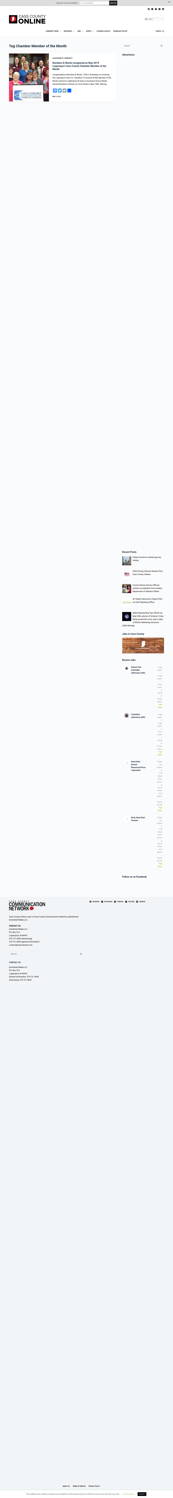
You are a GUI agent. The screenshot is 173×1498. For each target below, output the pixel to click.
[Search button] (161, 45)
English (149, 19)
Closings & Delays (103, 31)
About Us (66, 1486)
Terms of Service (79, 1486)
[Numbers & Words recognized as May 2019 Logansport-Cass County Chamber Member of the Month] (29, 77)
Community (68, 58)
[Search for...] (140, 45)
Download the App (120, 31)
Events (90, 31)
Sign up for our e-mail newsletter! (67, 3)
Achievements (58, 58)
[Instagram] (152, 9)
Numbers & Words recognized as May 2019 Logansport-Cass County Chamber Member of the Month (79, 66)
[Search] (160, 31)
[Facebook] (149, 9)
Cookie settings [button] (128, 1494)
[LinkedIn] (163, 9)
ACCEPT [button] (142, 1494)
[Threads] (156, 9)
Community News (54, 31)
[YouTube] (159, 9)
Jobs (80, 31)
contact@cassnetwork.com (20, 945)
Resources (69, 31)
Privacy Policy (94, 1486)
